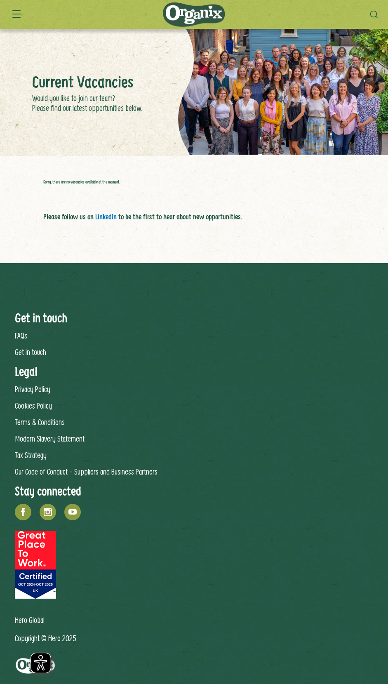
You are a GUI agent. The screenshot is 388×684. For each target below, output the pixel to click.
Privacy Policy (32, 389)
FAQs (21, 335)
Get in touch (30, 352)
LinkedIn (106, 216)
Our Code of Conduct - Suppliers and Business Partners (86, 471)
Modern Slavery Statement (50, 438)
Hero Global (30, 620)
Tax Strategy (31, 455)
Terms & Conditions (40, 422)
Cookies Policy (33, 405)
